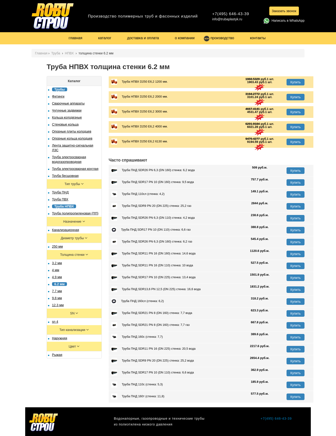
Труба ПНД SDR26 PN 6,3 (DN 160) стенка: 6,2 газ (151, 242)
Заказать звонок (284, 11)
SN (72, 313)
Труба (56, 53)
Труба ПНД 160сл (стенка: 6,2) (137, 301)
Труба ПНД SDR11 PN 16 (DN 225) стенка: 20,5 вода (153, 349)
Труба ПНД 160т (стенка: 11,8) (137, 396)
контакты (258, 38)
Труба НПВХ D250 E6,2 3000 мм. (139, 112)
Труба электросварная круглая (75, 169)
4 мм (55, 270)
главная (75, 38)
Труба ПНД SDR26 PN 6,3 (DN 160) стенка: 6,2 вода (153, 170)
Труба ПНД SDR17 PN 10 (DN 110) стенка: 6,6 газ (151, 230)
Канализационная (65, 230)
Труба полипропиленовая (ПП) (75, 213)
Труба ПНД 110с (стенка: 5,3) (137, 384)
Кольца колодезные (67, 117)
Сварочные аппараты (68, 103)
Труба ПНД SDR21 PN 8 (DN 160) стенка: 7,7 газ (150, 325)
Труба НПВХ (64, 206)
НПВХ (70, 53)
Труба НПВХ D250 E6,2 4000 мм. (139, 127)
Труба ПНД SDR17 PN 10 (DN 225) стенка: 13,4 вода (153, 277)
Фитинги (58, 96)
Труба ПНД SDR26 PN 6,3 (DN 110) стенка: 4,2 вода (153, 218)
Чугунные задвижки (67, 110)
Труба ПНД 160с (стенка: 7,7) (137, 337)
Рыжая (57, 355)
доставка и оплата (143, 38)
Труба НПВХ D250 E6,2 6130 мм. (139, 141)
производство (219, 38)
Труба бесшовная (65, 176)
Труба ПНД (60, 192)
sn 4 (55, 321)
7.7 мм (57, 291)
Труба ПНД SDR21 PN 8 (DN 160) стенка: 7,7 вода (151, 313)
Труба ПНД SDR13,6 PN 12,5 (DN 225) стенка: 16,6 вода (156, 289)
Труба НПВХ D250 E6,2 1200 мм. (139, 82)
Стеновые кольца (65, 124)
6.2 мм (59, 284)
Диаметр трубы (73, 238)
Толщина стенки (72, 255)
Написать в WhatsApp (284, 20)
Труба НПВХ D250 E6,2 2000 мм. (139, 97)
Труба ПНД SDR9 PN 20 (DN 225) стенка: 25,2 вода (152, 361)
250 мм (57, 246)
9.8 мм (57, 298)
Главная (41, 53)
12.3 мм (58, 305)
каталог (104, 38)
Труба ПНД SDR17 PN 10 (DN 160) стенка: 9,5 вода (152, 182)
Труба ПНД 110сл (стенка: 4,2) (137, 194)
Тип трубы (73, 184)
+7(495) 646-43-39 (230, 14)
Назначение (72, 221)
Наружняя (59, 338)
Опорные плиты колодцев (71, 131)
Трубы (59, 89)
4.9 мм (57, 277)
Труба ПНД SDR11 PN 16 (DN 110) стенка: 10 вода (152, 265)
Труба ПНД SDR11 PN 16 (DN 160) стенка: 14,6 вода (153, 254)
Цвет (73, 346)
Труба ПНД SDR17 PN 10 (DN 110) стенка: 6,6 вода (152, 373)
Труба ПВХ (60, 199)
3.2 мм (57, 263)
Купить (295, 82)
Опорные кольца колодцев (72, 138)
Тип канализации (72, 330)
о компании (185, 38)
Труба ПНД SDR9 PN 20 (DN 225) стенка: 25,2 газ (151, 206)
